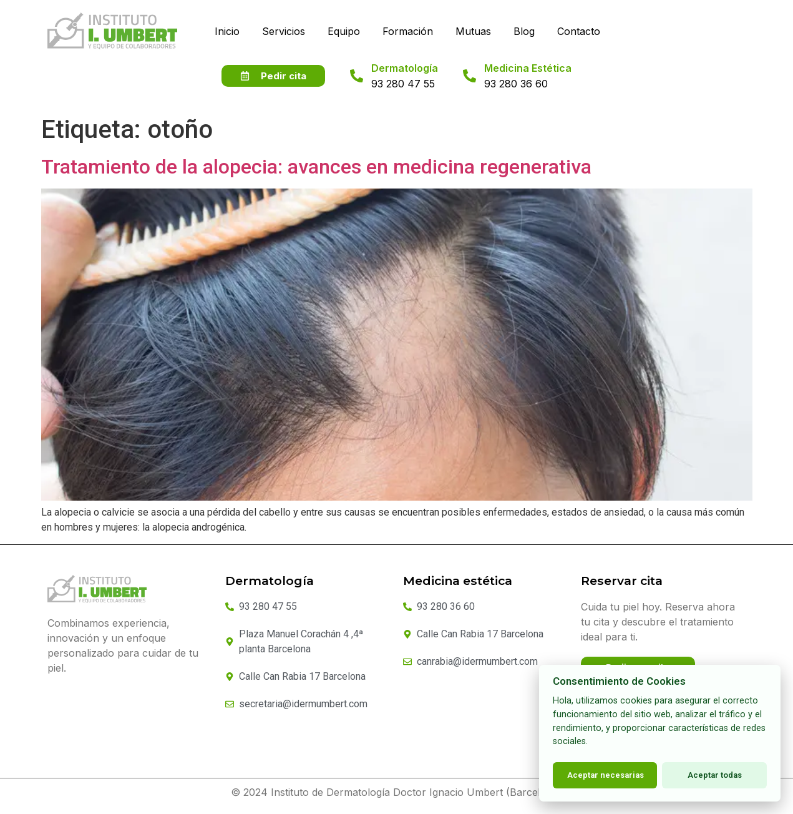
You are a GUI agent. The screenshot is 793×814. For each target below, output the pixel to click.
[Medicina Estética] (469, 84)
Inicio (227, 31)
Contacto (578, 31)
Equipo (344, 31)
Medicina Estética (528, 76)
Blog (524, 31)
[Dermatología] (356, 84)
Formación (407, 31)
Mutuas (473, 31)
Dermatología (404, 76)
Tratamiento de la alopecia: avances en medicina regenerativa (316, 175)
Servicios (283, 31)
